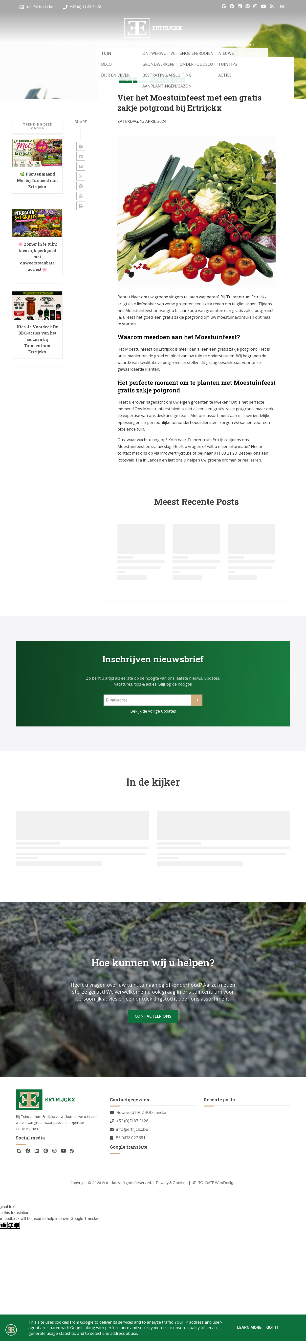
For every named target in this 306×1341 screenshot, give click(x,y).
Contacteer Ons (153, 1016)
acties (140, 80)
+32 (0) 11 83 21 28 (132, 1120)
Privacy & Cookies (171, 1182)
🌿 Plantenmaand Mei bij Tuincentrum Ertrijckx (37, 180)
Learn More (249, 1327)
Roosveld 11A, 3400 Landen (142, 1112)
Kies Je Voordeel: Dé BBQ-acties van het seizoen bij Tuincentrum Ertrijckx (37, 339)
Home (125, 80)
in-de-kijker (158, 80)
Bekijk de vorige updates (153, 711)
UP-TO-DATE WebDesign (214, 1182)
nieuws (178, 80)
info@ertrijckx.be (132, 1129)
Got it (272, 1327)
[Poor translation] (13, 1225)
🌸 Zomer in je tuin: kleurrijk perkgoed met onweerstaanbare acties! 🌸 (37, 256)
